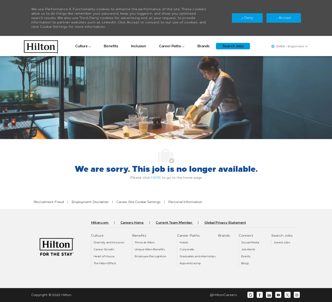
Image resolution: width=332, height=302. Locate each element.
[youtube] (278, 295)
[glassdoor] (250, 295)
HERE (156, 178)
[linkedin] (269, 295)
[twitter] (287, 295)
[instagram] (296, 295)
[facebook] (259, 295)
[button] (289, 46)
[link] (41, 46)
